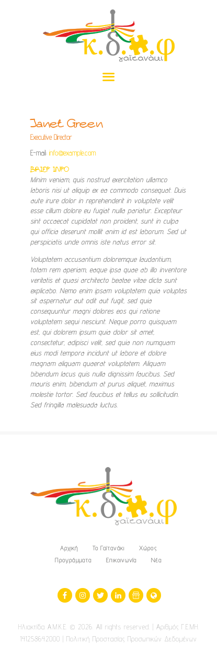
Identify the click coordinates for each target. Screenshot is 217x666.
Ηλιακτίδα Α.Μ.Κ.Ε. (42, 627)
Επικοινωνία (121, 560)
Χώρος (148, 548)
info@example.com (72, 153)
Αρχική (69, 548)
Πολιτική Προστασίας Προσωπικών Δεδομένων (131, 639)
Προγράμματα (73, 560)
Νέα (156, 560)
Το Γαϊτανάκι (108, 548)
